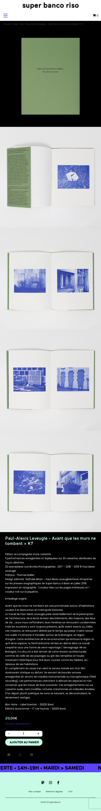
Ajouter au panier (24, 742)
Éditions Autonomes (17, 708)
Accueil (7, 24)
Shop (15, 24)
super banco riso (50, 5)
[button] (8, 755)
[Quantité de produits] (23, 734)
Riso (22, 24)
